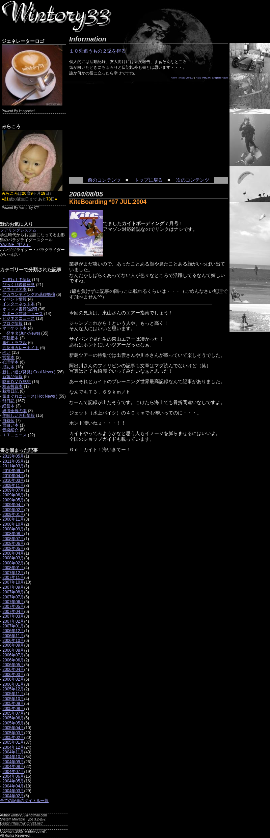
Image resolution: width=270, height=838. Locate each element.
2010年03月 (13, 480)
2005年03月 (13, 733)
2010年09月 (13, 470)
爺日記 (8, 401)
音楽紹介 (10, 430)
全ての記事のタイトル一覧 (24, 800)
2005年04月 (13, 727)
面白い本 (10, 425)
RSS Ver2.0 (203, 77)
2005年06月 (13, 718)
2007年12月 (13, 572)
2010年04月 (13, 475)
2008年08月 (13, 533)
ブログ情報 (12, 323)
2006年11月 (13, 635)
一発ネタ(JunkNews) (21, 333)
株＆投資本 (12, 386)
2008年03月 (13, 558)
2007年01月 (13, 626)
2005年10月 (13, 698)
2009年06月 (13, 495)
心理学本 (10, 362)
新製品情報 (12, 376)
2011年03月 (13, 466)
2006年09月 (13, 645)
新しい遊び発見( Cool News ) (28, 372)
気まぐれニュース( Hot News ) (29, 396)
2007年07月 (13, 597)
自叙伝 (8, 420)
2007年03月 (13, 616)
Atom (174, 77)
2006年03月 (13, 674)
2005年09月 (13, 703)
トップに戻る (148, 180)
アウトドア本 (14, 289)
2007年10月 (13, 582)
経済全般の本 (14, 410)
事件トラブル (14, 342)
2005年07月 (13, 713)
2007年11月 (13, 577)
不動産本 (10, 338)
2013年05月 (13, 456)
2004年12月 (13, 747)
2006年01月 (13, 684)
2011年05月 (13, 461)
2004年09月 (13, 761)
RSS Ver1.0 (186, 77)
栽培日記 (10, 391)
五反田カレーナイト (20, 347)
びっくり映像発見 (18, 284)
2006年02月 (13, 679)
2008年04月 (13, 553)
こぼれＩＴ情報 (16, 279)
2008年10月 (13, 524)
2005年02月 (13, 737)
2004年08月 (13, 766)
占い (6, 352)
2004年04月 (13, 786)
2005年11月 (13, 693)
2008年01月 (13, 567)
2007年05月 (13, 606)
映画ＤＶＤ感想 (16, 381)
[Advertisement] (119, 125)
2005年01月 (13, 742)
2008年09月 (13, 529)
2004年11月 (13, 752)
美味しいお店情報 (18, 415)
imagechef (26, 111)
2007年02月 (13, 621)
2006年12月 (13, 630)
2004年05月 (13, 781)
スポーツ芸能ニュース (22, 313)
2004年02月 (13, 796)
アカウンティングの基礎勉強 (28, 294)
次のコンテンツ (192, 180)
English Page (220, 77)
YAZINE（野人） (15, 244)
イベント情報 (14, 299)
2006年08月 (13, 650)
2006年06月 (13, 660)
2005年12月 (13, 689)
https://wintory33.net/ (27, 823)
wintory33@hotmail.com (29, 815)
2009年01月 (13, 514)
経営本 (8, 406)
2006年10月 (13, 640)
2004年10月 (13, 756)
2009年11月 (13, 485)
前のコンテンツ (104, 180)
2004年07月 (13, 771)
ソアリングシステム (18, 230)
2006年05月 (13, 664)
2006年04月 (13, 669)
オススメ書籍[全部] (19, 309)
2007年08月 (13, 592)
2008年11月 (13, 519)
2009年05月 (13, 500)
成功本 (8, 367)
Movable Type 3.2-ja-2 (29, 819)
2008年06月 (13, 543)
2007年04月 (13, 611)
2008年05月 (13, 548)
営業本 (8, 357)
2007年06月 (13, 601)
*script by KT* (29, 208)
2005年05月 (13, 723)
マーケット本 (14, 328)
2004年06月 (13, 776)
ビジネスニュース (18, 318)
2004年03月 (13, 790)
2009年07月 (13, 490)
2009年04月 (13, 504)
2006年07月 (13, 655)
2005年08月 (13, 708)
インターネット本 (18, 304)
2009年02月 (13, 509)
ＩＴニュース (14, 435)
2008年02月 (13, 563)
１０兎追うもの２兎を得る (97, 51)
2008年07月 (13, 538)
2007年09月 (13, 587)
